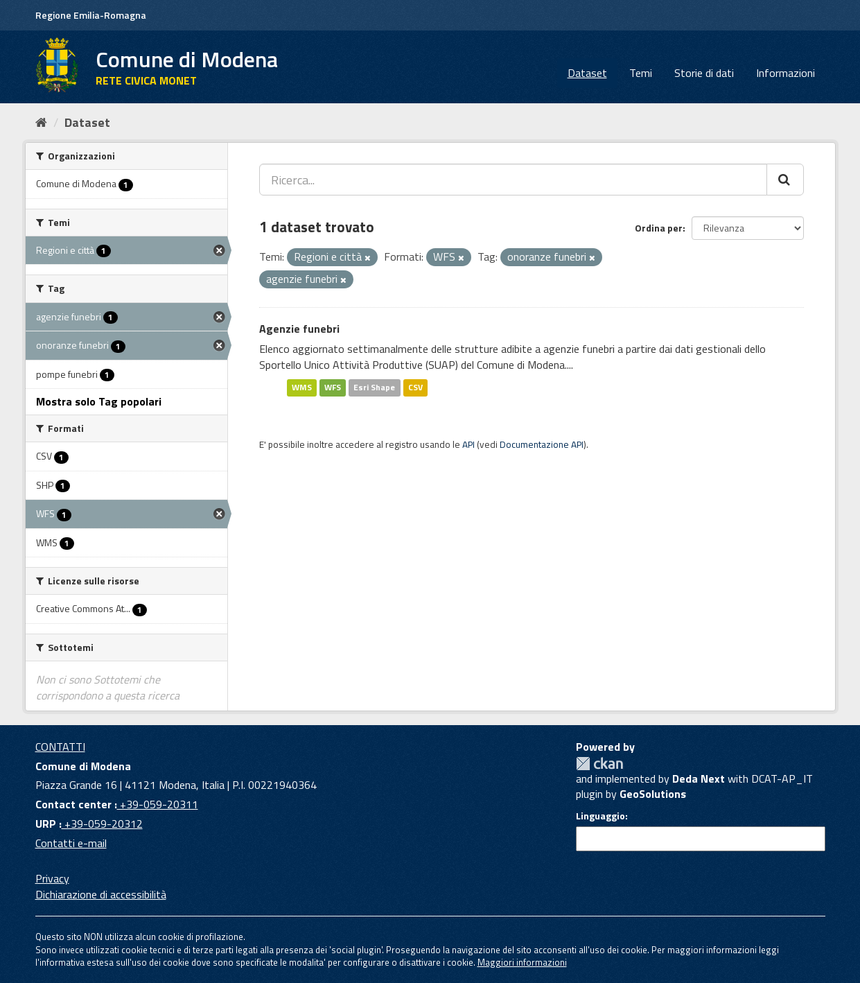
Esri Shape (374, 387)
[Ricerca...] (513, 179)
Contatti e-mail (71, 843)
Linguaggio (600, 816)
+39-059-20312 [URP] (102, 823)
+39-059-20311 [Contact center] (157, 804)
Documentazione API (541, 444)
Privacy (52, 878)
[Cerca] (785, 179)
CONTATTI (60, 746)
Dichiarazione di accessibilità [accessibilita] (100, 894)
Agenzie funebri (299, 328)
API (468, 444)
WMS (302, 387)
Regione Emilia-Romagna (90, 15)
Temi (640, 72)
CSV (415, 387)
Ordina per (659, 227)
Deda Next (698, 778)
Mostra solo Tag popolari (98, 401)
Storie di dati (704, 72)
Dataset (587, 72)
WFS (332, 387)
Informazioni (785, 72)
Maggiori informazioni (522, 962)
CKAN (599, 763)
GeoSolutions (653, 793)
